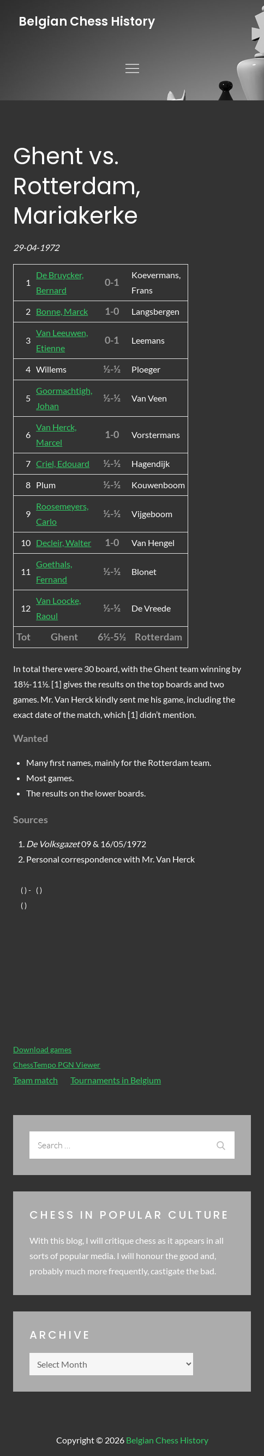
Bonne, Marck (62, 311)
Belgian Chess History (87, 21)
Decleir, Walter (63, 542)
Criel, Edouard (62, 463)
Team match (35, 1080)
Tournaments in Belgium (115, 1080)
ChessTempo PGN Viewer (56, 1064)
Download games (42, 1049)
